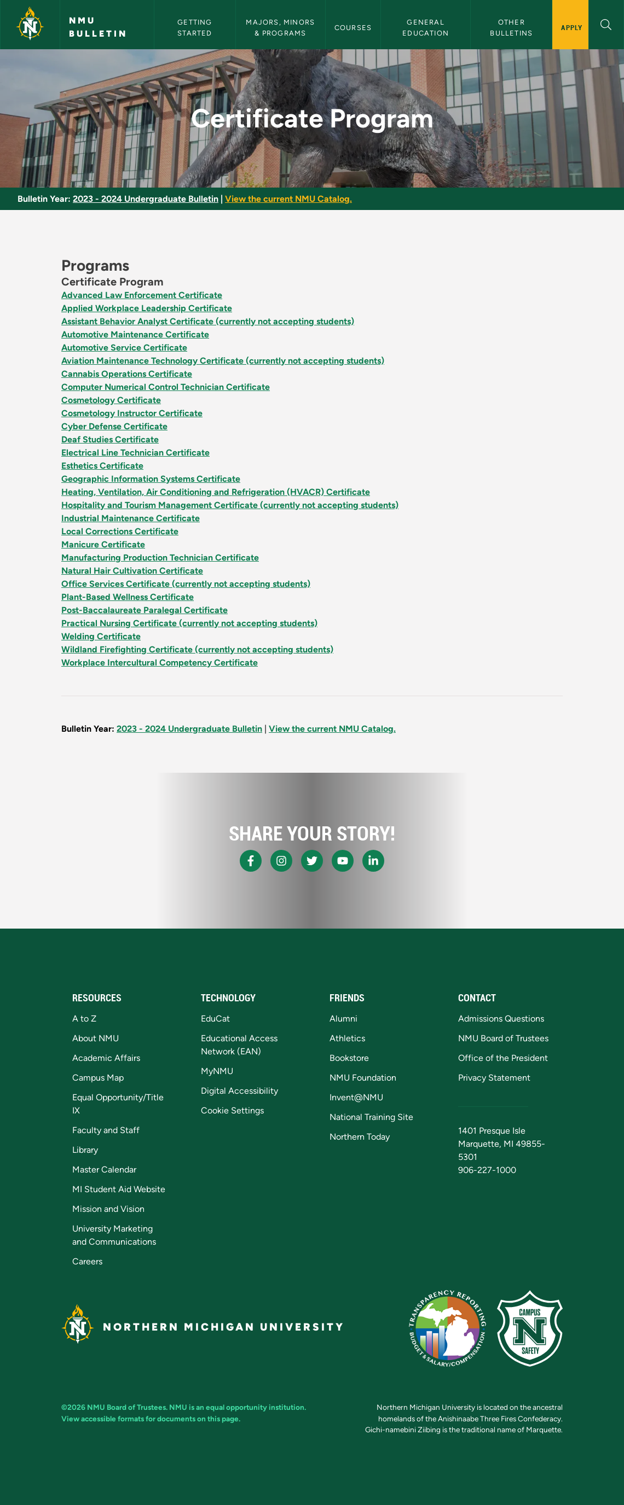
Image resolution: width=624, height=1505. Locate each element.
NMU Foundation (363, 1077)
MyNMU (217, 1071)
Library (85, 1150)
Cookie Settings (232, 1110)
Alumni (343, 1018)
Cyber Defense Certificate (114, 426)
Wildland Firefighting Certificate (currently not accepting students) (197, 649)
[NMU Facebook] (251, 861)
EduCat (215, 1018)
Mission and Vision (108, 1209)
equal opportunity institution (255, 1407)
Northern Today (360, 1136)
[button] (606, 23)
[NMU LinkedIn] (373, 861)
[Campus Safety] (530, 1328)
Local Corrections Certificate (119, 531)
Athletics (347, 1038)
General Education (425, 27)
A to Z (84, 1018)
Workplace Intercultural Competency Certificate (159, 662)
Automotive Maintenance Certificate (135, 334)
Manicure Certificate (103, 544)
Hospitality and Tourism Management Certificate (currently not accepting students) (229, 505)
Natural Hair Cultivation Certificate (132, 570)
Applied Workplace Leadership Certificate (146, 308)
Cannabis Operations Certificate (126, 374)
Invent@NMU (356, 1097)
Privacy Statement (494, 1077)
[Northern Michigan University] (30, 24)
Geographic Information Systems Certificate (150, 479)
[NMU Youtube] (343, 861)
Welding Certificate (101, 636)
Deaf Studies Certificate (110, 439)
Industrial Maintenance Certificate (130, 518)
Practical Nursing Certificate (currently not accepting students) (189, 623)
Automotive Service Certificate (124, 347)
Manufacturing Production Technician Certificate (160, 557)
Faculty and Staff (106, 1130)
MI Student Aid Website (118, 1189)
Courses (353, 28)
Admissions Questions (501, 1018)
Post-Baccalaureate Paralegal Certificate (144, 610)
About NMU (95, 1038)
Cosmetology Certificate (111, 400)
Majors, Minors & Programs (281, 27)
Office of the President (503, 1058)
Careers (87, 1261)
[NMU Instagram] (281, 861)
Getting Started (196, 27)
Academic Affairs (106, 1058)
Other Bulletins (511, 27)
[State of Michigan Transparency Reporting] (447, 1328)
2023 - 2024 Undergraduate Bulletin (145, 199)
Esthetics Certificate (102, 465)
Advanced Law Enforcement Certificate (141, 295)
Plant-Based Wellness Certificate (127, 597)
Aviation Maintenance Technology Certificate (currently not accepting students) (222, 360)
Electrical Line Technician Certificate (135, 452)
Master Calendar (104, 1169)
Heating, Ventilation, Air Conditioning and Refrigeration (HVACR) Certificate (215, 492)
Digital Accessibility (239, 1091)
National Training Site (371, 1117)
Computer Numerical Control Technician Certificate (165, 387)
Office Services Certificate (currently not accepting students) (185, 584)
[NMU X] (312, 861)
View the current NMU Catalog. (288, 199)
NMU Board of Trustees (503, 1038)
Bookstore (349, 1058)
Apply (571, 27)
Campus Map (98, 1077)
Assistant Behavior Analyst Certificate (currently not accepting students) (207, 321)
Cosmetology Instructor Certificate (132, 413)
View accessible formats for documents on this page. (150, 1418)
